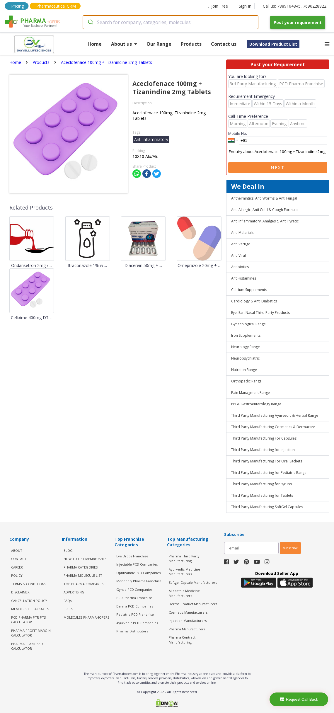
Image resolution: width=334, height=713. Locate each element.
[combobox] (170, 22)
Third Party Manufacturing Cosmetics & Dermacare (273, 426)
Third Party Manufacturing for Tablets (262, 495)
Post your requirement (298, 22)
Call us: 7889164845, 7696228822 (294, 6)
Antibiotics (240, 266)
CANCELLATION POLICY (29, 600)
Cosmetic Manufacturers (188, 612)
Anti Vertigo (241, 243)
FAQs (67, 600)
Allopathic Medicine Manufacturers (184, 593)
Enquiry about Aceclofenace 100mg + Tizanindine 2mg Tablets (277, 151)
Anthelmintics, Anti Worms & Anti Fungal (264, 198)
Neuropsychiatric (245, 358)
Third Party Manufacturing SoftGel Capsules (267, 506)
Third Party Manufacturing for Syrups (261, 483)
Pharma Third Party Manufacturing (184, 558)
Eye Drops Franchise (132, 556)
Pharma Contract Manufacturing (182, 639)
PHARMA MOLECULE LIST (83, 575)
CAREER (17, 567)
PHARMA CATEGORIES (81, 567)
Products (191, 44)
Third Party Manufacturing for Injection (263, 449)
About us (124, 44)
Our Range (158, 44)
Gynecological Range (248, 323)
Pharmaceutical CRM (56, 6)
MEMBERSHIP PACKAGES (30, 609)
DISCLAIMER (20, 592)
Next (278, 167)
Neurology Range (245, 346)
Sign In (245, 6)
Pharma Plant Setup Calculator (29, 646)
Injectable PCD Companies (137, 564)
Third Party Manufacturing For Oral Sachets (266, 461)
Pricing (17, 6)
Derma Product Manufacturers (193, 604)
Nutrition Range (244, 369)
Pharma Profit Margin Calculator (31, 633)
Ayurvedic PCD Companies (137, 623)
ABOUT (16, 550)
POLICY (17, 575)
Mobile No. (237, 133)
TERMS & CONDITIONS (28, 584)
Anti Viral (238, 255)
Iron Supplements (245, 335)
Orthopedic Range (246, 381)
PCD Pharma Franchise (134, 597)
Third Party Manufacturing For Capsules (263, 438)
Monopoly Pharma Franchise (138, 581)
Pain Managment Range (250, 392)
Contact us (223, 44)
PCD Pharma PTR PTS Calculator (28, 619)
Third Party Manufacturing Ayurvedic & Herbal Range (274, 415)
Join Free (218, 6)
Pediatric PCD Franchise (135, 614)
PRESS (68, 609)
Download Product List (273, 44)
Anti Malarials (242, 232)
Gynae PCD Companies (134, 589)
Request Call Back (299, 699)
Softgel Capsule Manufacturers (193, 582)
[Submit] (90, 22)
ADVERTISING (74, 592)
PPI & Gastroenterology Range (256, 403)
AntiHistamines (243, 278)
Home (95, 44)
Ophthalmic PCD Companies (138, 573)
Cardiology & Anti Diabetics (254, 301)
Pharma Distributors (132, 631)
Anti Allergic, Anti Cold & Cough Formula (264, 209)
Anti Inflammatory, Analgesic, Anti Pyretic (265, 221)
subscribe (290, 548)
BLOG (68, 550)
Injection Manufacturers (188, 620)
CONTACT (18, 559)
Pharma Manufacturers (187, 629)
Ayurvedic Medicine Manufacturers (184, 571)
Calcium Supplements (249, 289)
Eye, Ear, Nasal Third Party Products (260, 312)
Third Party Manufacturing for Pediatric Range (268, 472)
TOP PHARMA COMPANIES (84, 584)
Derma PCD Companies (134, 606)
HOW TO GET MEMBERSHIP (85, 559)
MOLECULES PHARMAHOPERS (86, 617)
